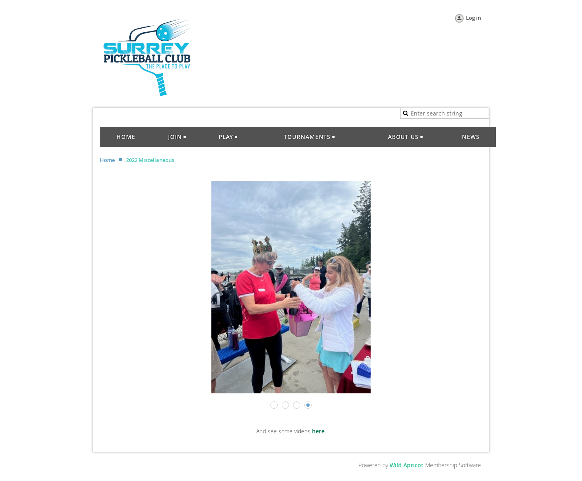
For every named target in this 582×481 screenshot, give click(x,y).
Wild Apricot (407, 465)
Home (107, 160)
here (318, 431)
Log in (473, 17)
